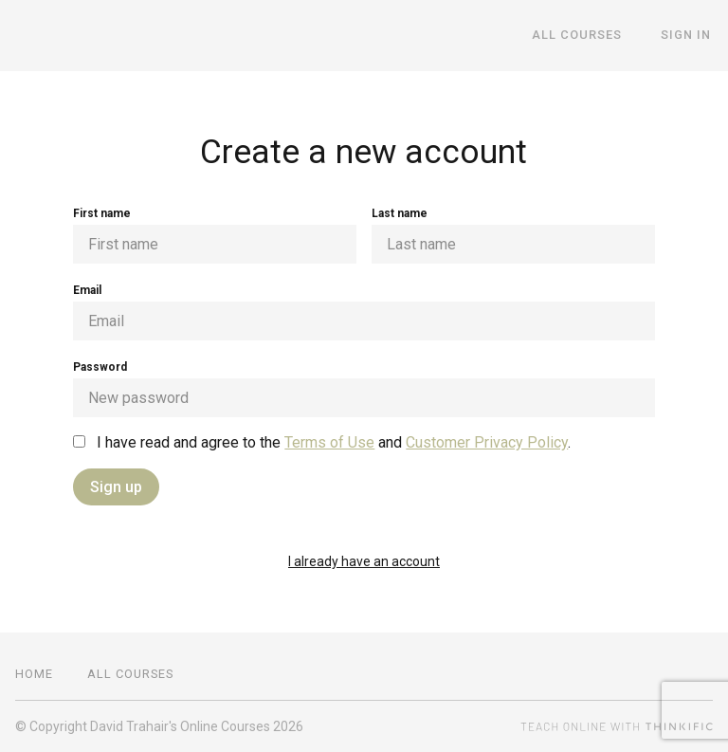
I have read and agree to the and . (322, 442)
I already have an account (364, 561)
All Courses (583, 35)
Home (34, 674)
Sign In (688, 35)
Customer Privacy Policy (487, 442)
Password (363, 388)
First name (214, 235)
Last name (513, 235)
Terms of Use (329, 442)
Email (363, 312)
